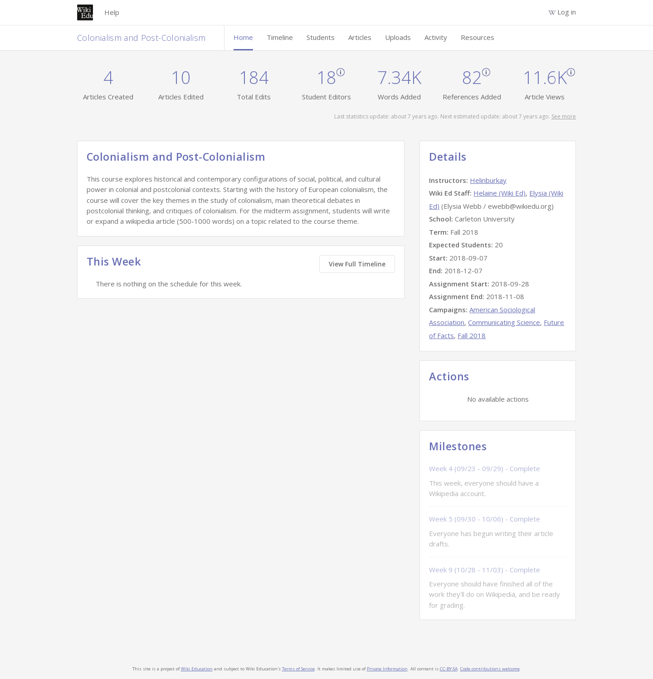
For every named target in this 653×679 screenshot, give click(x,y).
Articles (359, 37)
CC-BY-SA (449, 669)
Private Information (387, 669)
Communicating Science (504, 322)
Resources (477, 37)
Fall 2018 (472, 335)
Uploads (398, 37)
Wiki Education (197, 669)
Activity (435, 37)
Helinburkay (488, 180)
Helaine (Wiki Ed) (499, 192)
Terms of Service (298, 669)
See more (563, 116)
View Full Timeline (357, 264)
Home (243, 37)
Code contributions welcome (490, 669)
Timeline (280, 37)
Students (321, 37)
